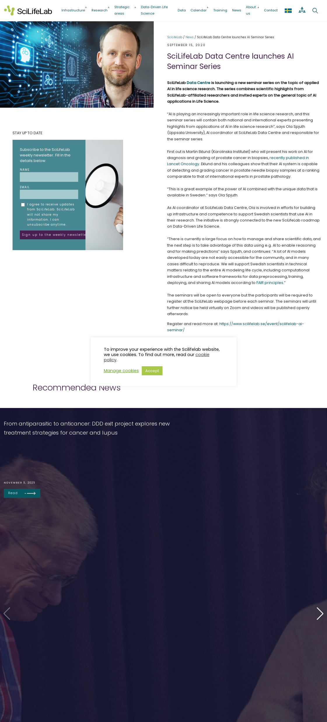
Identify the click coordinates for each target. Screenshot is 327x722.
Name (49, 175)
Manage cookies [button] (121, 370)
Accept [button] (152, 371)
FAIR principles (269, 282)
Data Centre (198, 82)
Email (49, 192)
